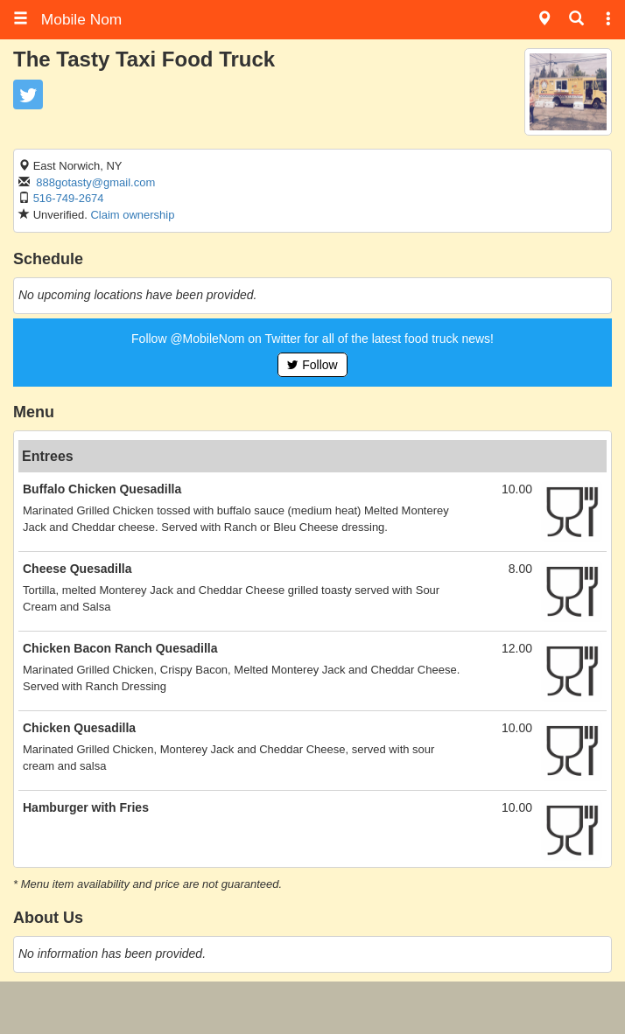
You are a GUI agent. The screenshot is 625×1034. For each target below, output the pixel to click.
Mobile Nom (67, 19)
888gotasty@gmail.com (95, 182)
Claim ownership (132, 214)
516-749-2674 (68, 198)
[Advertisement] (312, 1008)
